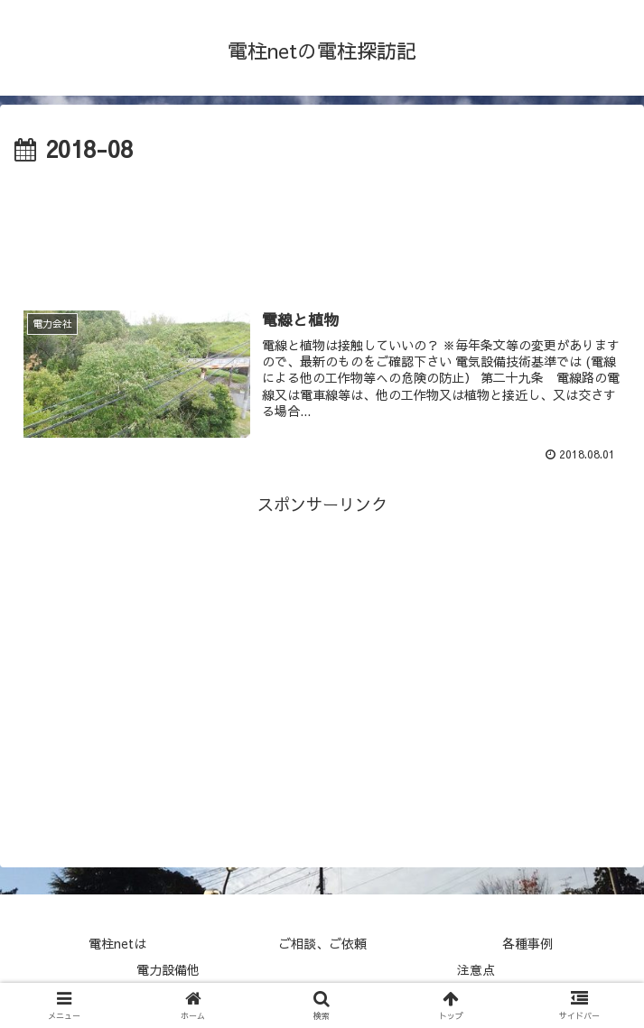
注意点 (476, 969)
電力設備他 (168, 969)
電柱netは (117, 943)
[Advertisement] (322, 224)
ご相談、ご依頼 (322, 943)
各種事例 (527, 943)
